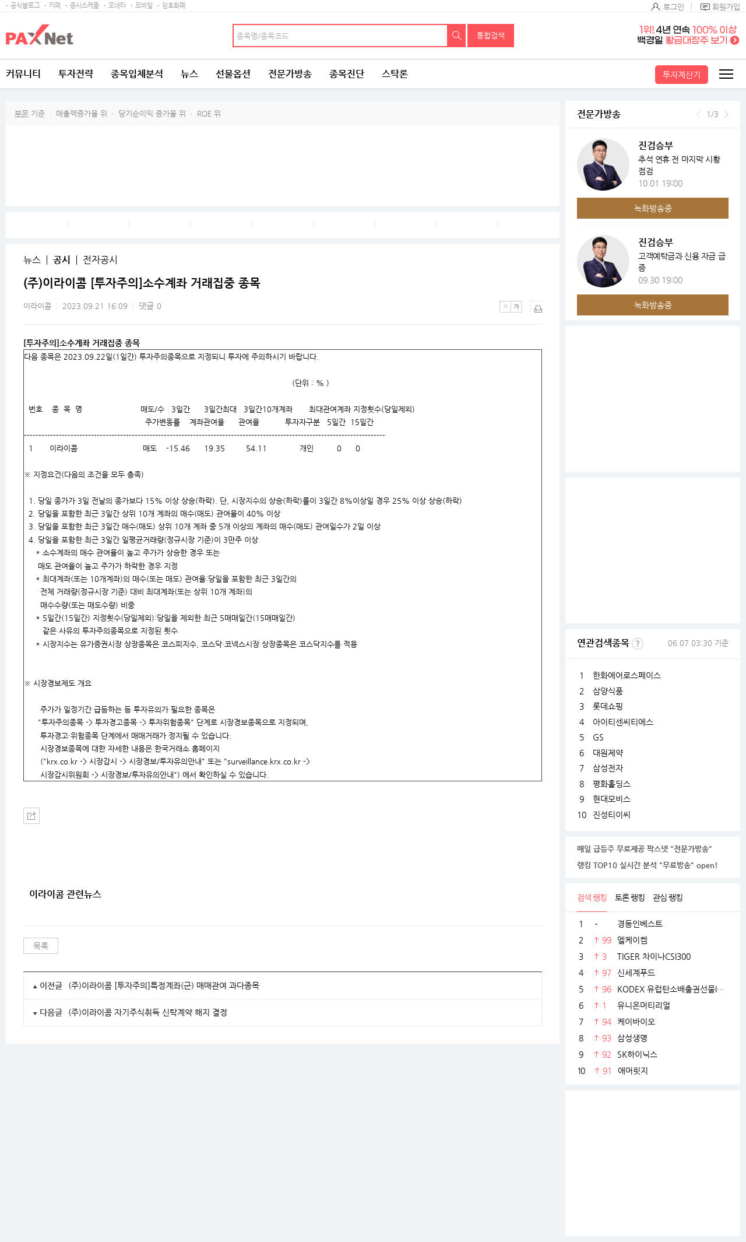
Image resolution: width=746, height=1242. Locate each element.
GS (598, 737)
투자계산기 (682, 74)
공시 (62, 260)
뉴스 (189, 73)
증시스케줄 (84, 5)
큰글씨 (516, 307)
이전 (698, 114)
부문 (22, 113)
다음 (726, 114)
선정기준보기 (637, 644)
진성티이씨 (612, 814)
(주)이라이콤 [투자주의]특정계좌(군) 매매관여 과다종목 (163, 985)
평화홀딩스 (612, 783)
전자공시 (100, 260)
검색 (457, 35)
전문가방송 (290, 73)
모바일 (144, 5)
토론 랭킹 (630, 897)
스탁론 (395, 73)
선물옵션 (233, 73)
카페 (55, 5)
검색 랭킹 (592, 897)
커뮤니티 (23, 73)
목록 (40, 945)
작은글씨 (505, 307)
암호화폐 (173, 5)
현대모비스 (612, 799)
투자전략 (75, 73)
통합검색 (491, 35)
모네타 (117, 5)
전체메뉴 (725, 74)
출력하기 (536, 307)
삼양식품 (608, 691)
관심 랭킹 (667, 897)
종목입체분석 (137, 73)
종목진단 (346, 73)
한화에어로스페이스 (627, 675)
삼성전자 (608, 768)
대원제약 (608, 752)
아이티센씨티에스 (623, 722)
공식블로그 (25, 5)
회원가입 (726, 6)
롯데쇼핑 (608, 706)
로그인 (673, 6)
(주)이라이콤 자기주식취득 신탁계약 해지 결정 (147, 1012)
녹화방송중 (653, 208)
